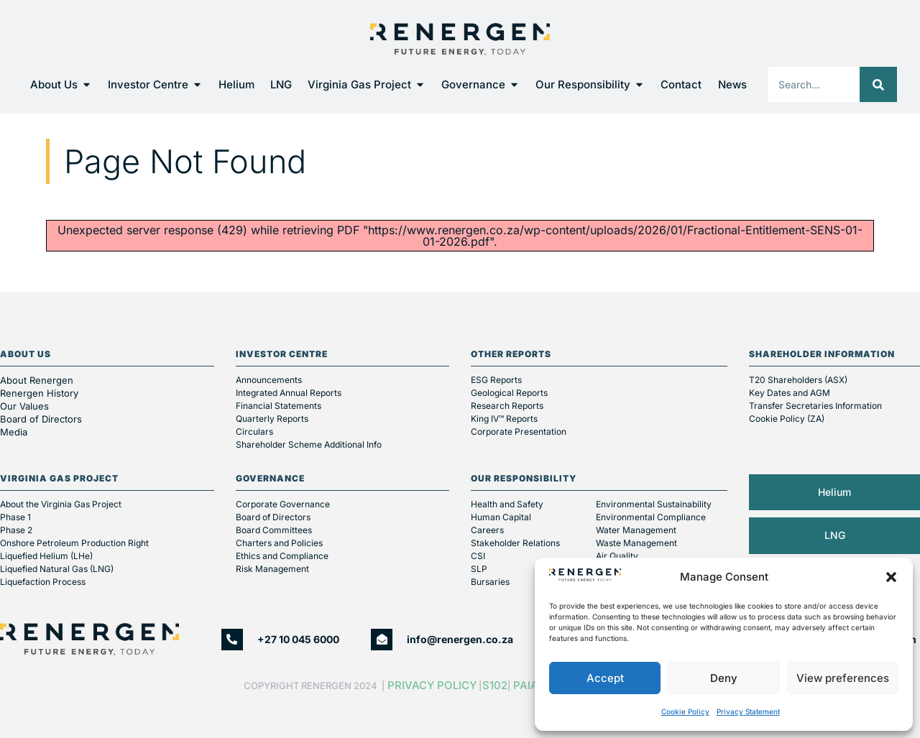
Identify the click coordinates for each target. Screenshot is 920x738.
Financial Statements (278, 405)
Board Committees (274, 530)
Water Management (636, 530)
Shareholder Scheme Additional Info (309, 444)
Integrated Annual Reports (288, 392)
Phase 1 (15, 517)
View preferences (842, 678)
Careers (487, 530)
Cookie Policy (685, 711)
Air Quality (617, 555)
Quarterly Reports (272, 418)
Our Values (24, 406)
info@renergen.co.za (460, 639)
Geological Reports (509, 392)
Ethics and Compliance (282, 555)
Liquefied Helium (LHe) (46, 555)
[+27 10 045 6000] (232, 639)
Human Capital (501, 517)
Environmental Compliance (651, 517)
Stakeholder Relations (515, 543)
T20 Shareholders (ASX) (798, 379)
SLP (479, 568)
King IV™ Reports (504, 418)
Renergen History (39, 393)
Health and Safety (507, 504)
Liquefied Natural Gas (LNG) (57, 568)
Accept (605, 678)
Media (13, 432)
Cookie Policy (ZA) (786, 418)
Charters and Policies (279, 543)
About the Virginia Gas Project (60, 504)
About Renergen (36, 380)
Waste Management (636, 543)
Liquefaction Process (43, 581)
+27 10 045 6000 (298, 639)
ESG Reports (496, 379)
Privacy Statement (748, 711)
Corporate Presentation (518, 431)
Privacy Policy (432, 685)
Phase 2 (16, 530)
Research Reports (507, 405)
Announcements (269, 379)
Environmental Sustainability (654, 504)
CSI (478, 555)
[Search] (878, 84)
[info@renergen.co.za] (381, 639)
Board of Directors (42, 419)
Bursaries (490, 581)
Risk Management (272, 568)
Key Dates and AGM (789, 392)
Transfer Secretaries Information (815, 405)
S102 (494, 685)
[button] (891, 577)
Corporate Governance (283, 504)
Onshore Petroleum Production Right (74, 543)
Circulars (254, 431)
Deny (723, 678)
